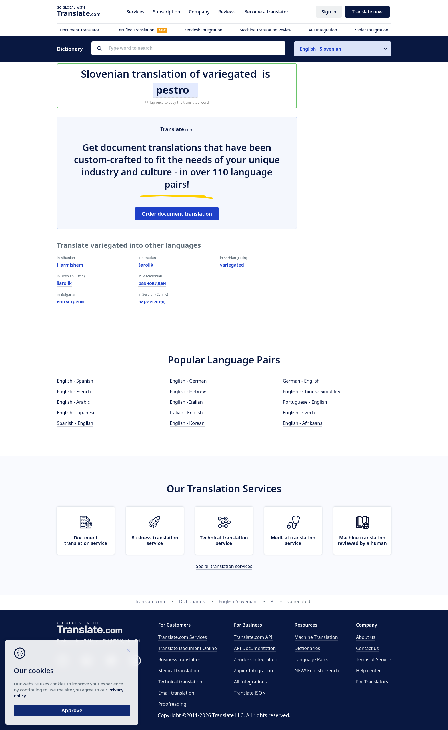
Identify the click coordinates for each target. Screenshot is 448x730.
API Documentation (255, 648)
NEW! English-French (317, 670)
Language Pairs (311, 659)
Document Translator (79, 30)
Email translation (176, 693)
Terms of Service (373, 659)
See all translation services (224, 566)
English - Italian (186, 402)
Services (135, 12)
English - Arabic (73, 402)
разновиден (152, 283)
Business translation (179, 659)
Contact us (367, 648)
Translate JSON (250, 693)
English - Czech (299, 412)
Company (199, 12)
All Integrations (250, 682)
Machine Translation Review (265, 30)
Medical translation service (293, 540)
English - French (74, 391)
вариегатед (151, 301)
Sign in (328, 12)
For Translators (372, 682)
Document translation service (85, 540)
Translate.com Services (182, 637)
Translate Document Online (187, 648)
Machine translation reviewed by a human (362, 540)
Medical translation (178, 670)
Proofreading (172, 704)
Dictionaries (307, 648)
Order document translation (177, 213)
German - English (301, 381)
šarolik (64, 283)
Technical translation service (224, 540)
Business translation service (154, 540)
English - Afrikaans (302, 423)
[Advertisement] (348, 202)
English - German (188, 381)
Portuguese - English (305, 402)
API (253, 637)
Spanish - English (75, 423)
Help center (368, 670)
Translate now (367, 12)
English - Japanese (76, 412)
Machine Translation (316, 637)
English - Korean (187, 423)
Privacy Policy (55, 695)
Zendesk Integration (203, 30)
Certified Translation (142, 30)
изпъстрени (70, 301)
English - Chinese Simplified (312, 391)
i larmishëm (70, 265)
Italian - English (186, 412)
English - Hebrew (188, 391)
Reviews (226, 12)
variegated (232, 265)
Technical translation (180, 682)
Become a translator (266, 12)
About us (365, 637)
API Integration (323, 30)
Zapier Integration (371, 30)
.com (79, 13)
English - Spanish (75, 381)
